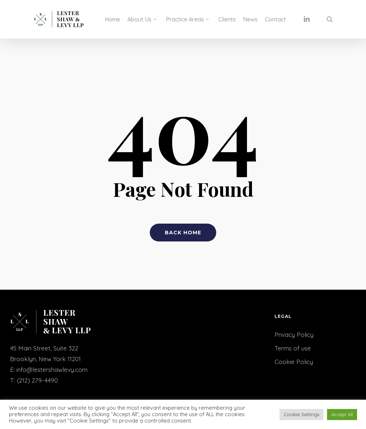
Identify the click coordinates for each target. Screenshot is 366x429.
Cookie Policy (293, 361)
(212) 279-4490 (37, 380)
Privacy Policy (293, 334)
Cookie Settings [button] (301, 414)
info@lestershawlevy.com (52, 369)
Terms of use (292, 348)
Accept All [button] (342, 414)
